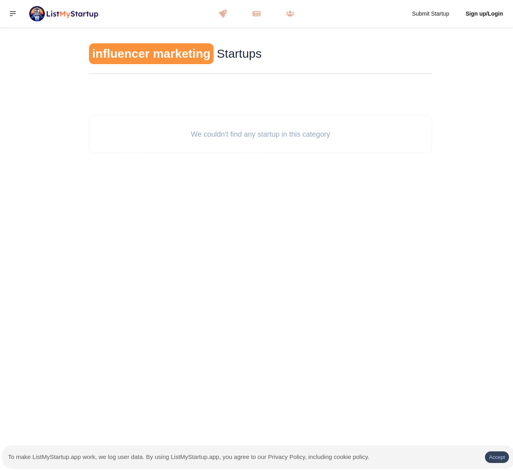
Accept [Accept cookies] (497, 457)
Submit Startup (430, 13)
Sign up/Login (484, 13)
